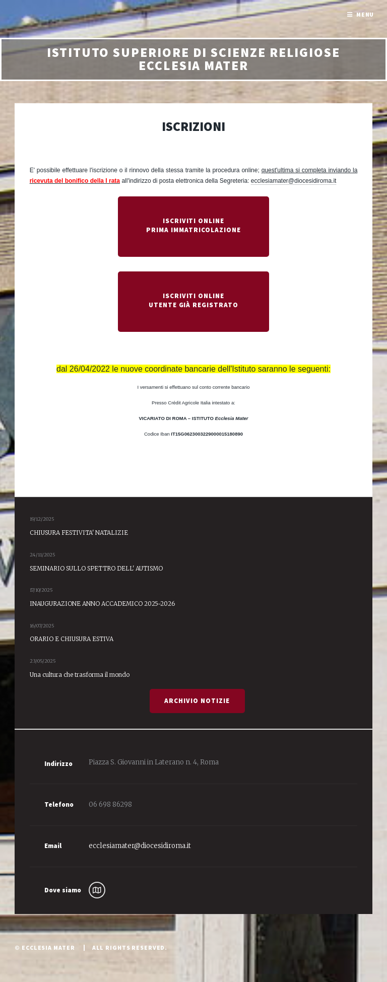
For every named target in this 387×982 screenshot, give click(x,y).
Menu (365, 14)
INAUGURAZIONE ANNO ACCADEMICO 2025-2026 (102, 603)
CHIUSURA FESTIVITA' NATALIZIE (79, 532)
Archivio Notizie (197, 700)
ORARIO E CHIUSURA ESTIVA (71, 639)
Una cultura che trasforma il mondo (80, 674)
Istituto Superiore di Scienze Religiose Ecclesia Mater (193, 59)
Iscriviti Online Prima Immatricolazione (193, 225)
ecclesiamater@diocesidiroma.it (294, 180)
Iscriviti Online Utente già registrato (194, 300)
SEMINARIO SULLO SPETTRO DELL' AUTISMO (96, 568)
